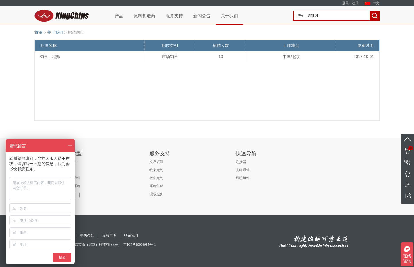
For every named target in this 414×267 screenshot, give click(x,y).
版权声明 (109, 235)
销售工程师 (50, 56)
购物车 (407, 148)
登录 (345, 3)
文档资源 (156, 162)
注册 (355, 3)
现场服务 (156, 194)
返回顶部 (407, 139)
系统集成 (156, 186)
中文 (376, 3)
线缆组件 (243, 178)
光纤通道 (243, 170)
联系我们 (131, 235)
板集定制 (156, 178)
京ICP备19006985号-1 (139, 245)
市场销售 (170, 56)
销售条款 (87, 235)
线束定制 (156, 170)
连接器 (241, 162)
